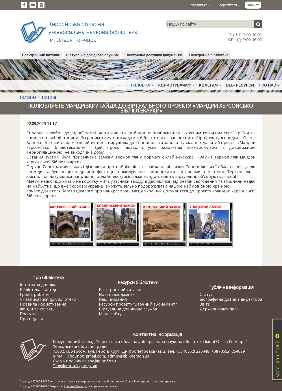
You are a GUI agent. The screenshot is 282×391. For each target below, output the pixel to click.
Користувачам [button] (176, 85)
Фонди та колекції (38, 309)
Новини (49, 97)
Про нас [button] (269, 85)
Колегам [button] (210, 85)
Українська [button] (200, 5)
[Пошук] (258, 24)
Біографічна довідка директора (231, 299)
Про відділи (31, 318)
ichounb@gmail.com (86, 356)
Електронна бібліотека (208, 55)
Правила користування (43, 304)
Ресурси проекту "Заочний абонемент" (138, 304)
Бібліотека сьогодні (39, 289)
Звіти (205, 304)
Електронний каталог (40, 55)
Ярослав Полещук (75, 386)
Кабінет (253, 5)
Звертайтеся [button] (229, 5)
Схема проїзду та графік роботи (84, 360)
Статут (206, 294)
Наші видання (113, 299)
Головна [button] (142, 85)
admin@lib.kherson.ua (128, 356)
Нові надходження (117, 294)
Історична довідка (38, 284)
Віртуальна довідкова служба (92, 55)
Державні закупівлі (219, 309)
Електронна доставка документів (153, 55)
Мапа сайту (110, 313)
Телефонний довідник (75, 365)
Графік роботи (34, 294)
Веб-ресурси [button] (240, 85)
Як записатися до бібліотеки (48, 299)
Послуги (28, 313)
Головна (28, 97)
